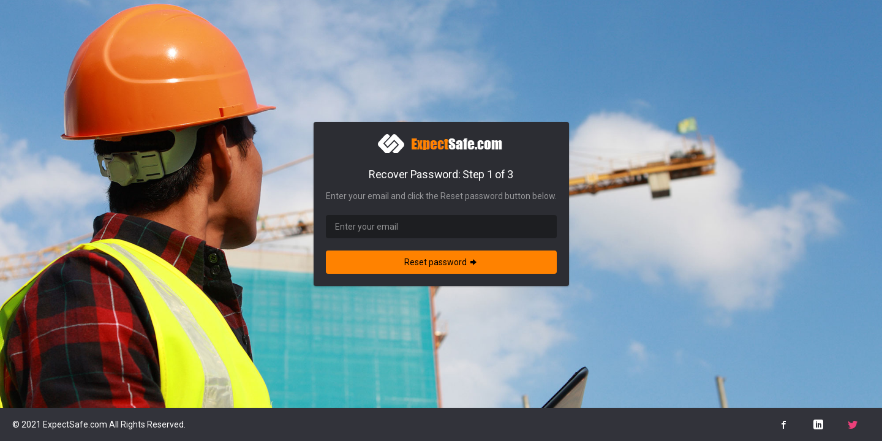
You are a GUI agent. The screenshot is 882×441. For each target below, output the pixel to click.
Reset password (441, 262)
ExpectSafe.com (75, 424)
